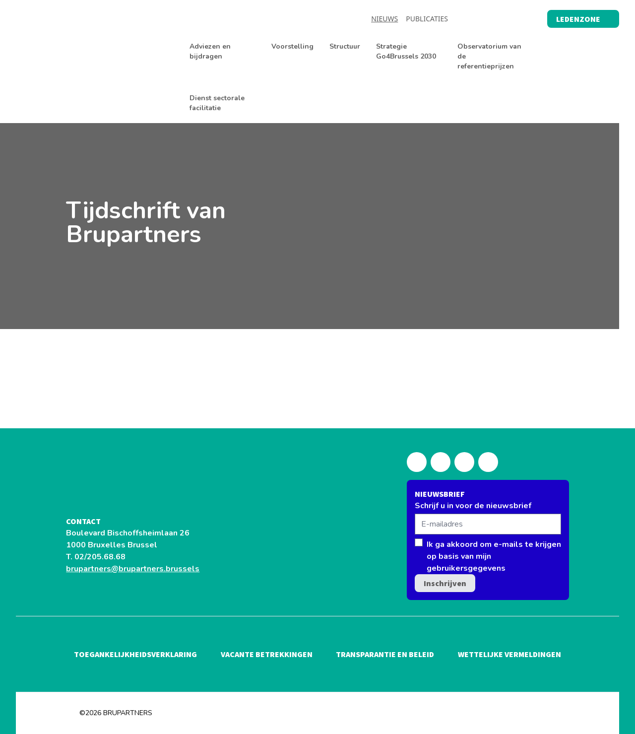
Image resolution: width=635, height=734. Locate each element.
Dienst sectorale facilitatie (217, 103)
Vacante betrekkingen (267, 654)
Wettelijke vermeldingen (509, 654)
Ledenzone (583, 19)
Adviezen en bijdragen (210, 51)
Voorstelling (292, 46)
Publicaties (427, 18)
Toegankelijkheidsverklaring (135, 654)
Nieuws (384, 18)
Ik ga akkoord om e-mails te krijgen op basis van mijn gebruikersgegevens (494, 556)
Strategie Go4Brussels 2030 (406, 51)
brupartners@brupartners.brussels (132, 568)
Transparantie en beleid (385, 654)
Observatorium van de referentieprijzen (489, 56)
